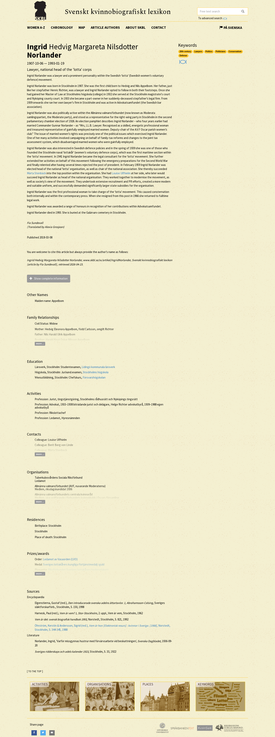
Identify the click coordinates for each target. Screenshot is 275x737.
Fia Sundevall (35, 223)
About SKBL (135, 27)
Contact (158, 27)
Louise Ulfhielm (121, 173)
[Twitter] (43, 732)
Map (82, 27)
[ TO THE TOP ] (35, 671)
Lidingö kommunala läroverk (98, 367)
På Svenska (230, 27)
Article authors (105, 27)
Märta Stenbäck (36, 173)
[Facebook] (34, 732)
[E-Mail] (52, 732)
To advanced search (212, 18)
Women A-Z (36, 27)
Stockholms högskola (95, 372)
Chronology (62, 27)
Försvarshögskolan (94, 377)
